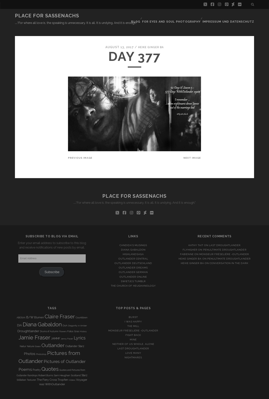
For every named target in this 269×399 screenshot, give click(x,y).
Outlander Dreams (133, 258)
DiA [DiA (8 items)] (19, 316)
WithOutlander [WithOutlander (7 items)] (55, 375)
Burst (133, 308)
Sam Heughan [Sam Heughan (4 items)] (62, 366)
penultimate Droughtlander (225, 240)
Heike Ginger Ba (150, 38)
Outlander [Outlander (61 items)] (52, 336)
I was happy (133, 312)
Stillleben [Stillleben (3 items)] (21, 370)
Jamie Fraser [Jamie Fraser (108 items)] (34, 328)
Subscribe (51, 263)
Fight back (133, 326)
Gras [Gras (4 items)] (76, 322)
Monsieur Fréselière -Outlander (133, 321)
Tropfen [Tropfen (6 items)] (63, 370)
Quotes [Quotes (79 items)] (50, 360)
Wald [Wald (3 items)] (41, 375)
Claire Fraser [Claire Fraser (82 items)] (60, 307)
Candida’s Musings (133, 236)
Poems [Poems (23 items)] (25, 360)
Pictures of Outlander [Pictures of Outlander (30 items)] (65, 352)
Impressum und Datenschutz (231, 15)
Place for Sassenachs (47, 15)
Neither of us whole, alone (133, 335)
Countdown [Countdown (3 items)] (81, 308)
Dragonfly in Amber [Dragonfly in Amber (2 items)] (77, 316)
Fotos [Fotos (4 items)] (70, 322)
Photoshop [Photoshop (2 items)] (41, 345)
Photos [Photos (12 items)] (29, 345)
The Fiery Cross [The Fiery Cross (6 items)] (47, 370)
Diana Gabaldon (133, 240)
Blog (146, 15)
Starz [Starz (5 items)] (84, 366)
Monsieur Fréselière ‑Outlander (224, 245)
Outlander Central (133, 249)
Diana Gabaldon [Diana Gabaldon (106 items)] (42, 315)
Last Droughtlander (225, 236)
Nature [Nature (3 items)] (30, 337)
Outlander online (133, 267)
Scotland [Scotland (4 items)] (76, 366)
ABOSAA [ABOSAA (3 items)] (21, 308)
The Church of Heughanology (133, 276)
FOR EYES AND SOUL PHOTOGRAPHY (179, 15)
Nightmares (133, 348)
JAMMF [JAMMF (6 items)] (55, 329)
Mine (133, 330)
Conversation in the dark (229, 254)
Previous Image (80, 148)
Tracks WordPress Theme (119, 394)
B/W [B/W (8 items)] (29, 308)
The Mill (133, 317)
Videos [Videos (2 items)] (72, 371)
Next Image (192, 148)
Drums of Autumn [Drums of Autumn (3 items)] (49, 322)
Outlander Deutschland (133, 254)
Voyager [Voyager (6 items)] (81, 370)
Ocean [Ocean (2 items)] (38, 337)
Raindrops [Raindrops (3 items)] (32, 366)
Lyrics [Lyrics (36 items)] (80, 329)
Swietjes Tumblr (133, 272)
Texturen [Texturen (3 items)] (31, 370)
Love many (133, 344)
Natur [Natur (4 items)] (23, 337)
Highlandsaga (133, 245)
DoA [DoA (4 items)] (65, 316)
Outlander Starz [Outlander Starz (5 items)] (74, 337)
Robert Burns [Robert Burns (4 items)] (45, 366)
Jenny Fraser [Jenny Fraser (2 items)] (67, 330)
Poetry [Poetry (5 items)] (37, 360)
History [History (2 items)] (83, 322)
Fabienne (187, 245)
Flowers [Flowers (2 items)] (63, 322)
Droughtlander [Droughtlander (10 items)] (28, 322)
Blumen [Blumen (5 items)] (39, 308)
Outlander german (133, 263)
